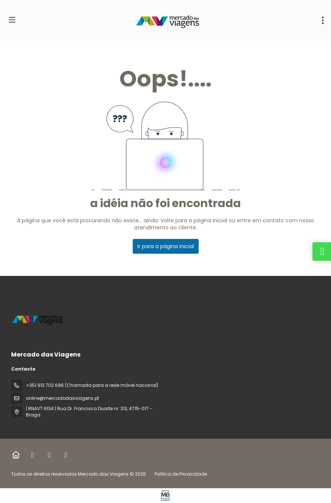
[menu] (322, 20)
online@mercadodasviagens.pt (62, 398)
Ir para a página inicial (166, 246)
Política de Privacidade (181, 474)
